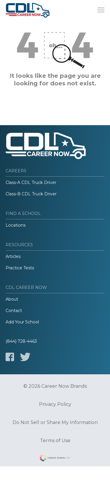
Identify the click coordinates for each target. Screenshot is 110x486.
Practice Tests (20, 267)
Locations (16, 225)
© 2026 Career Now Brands (55, 386)
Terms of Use (55, 440)
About (12, 299)
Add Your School (22, 322)
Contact (14, 310)
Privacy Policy (55, 404)
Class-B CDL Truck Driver (31, 194)
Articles (13, 256)
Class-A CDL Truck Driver (31, 182)
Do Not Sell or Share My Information (55, 422)
